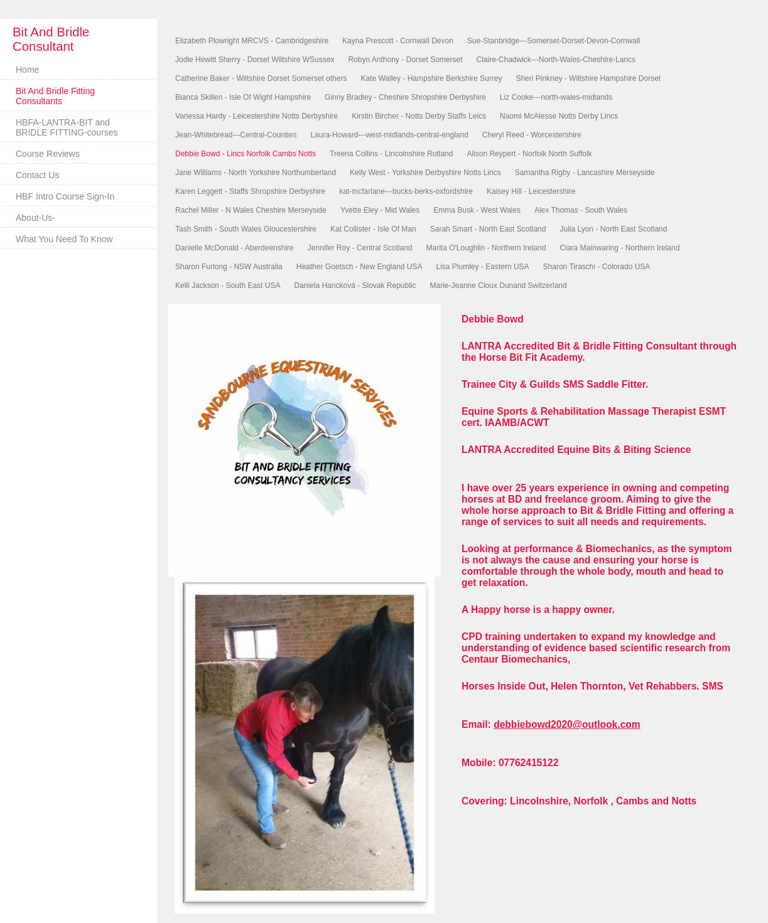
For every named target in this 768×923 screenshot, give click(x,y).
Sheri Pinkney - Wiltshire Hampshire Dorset (588, 78)
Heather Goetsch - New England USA (359, 266)
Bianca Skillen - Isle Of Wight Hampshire (243, 97)
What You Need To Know (64, 239)
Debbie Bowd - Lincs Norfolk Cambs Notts (245, 153)
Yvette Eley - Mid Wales (379, 210)
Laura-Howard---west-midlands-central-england (389, 135)
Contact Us (37, 175)
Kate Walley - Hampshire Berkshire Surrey (431, 78)
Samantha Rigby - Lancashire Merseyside (585, 172)
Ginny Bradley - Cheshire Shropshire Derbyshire (405, 97)
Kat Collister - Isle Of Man (373, 229)
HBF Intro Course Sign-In (65, 196)
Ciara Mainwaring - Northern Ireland (620, 247)
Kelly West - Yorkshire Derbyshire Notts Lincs (425, 172)
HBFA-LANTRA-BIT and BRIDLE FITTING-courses (67, 127)
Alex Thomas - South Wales (580, 210)
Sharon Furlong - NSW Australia (229, 266)
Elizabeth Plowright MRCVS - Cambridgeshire (251, 40)
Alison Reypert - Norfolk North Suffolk (529, 153)
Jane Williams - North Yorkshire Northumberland (255, 172)
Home (27, 70)
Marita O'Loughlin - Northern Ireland (486, 247)
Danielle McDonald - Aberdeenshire (234, 247)
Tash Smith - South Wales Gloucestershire (245, 229)
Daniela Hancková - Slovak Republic (355, 285)
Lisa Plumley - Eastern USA (482, 266)
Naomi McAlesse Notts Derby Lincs (559, 116)
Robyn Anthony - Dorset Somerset (405, 59)
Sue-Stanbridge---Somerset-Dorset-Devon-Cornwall (553, 40)
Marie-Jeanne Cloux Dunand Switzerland (498, 285)
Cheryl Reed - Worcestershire (531, 135)
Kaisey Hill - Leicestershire (531, 191)
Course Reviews (48, 154)
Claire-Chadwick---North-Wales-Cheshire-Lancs (556, 59)
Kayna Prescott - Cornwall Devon (397, 40)
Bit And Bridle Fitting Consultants (55, 96)
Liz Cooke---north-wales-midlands (556, 97)
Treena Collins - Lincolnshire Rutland (391, 153)
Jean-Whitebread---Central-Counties (235, 135)
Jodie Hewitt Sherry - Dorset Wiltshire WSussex (254, 59)
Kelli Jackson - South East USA (227, 285)
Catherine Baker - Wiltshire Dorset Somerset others (261, 78)
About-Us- (35, 218)
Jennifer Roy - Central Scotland (360, 247)
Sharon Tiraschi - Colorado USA (597, 266)
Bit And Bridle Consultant (51, 39)
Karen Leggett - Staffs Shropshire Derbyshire (250, 191)
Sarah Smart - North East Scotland (488, 229)
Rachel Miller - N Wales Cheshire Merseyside (251, 210)
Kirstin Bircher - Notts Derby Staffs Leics (419, 116)
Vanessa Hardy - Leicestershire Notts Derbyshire (256, 116)
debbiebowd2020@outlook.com (567, 724)
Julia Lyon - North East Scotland (613, 229)
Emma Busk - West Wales (477, 210)
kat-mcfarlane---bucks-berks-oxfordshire (406, 191)
